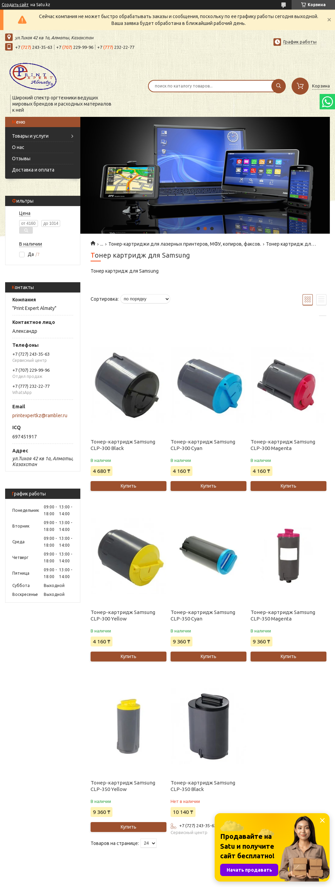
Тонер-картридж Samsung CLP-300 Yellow (123, 615)
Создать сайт (15, 4)
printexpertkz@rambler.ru (39, 415)
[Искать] (278, 86)
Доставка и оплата (33, 170)
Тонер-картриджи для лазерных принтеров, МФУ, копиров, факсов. (184, 244)
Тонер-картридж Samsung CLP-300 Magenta (283, 445)
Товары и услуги (30, 136)
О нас (18, 147)
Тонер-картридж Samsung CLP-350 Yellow (123, 786)
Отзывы (21, 158)
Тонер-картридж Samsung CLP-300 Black (123, 445)
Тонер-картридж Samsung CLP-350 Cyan (203, 615)
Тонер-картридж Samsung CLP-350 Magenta (283, 615)
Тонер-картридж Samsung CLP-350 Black (203, 786)
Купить (128, 486)
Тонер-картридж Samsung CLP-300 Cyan (203, 445)
